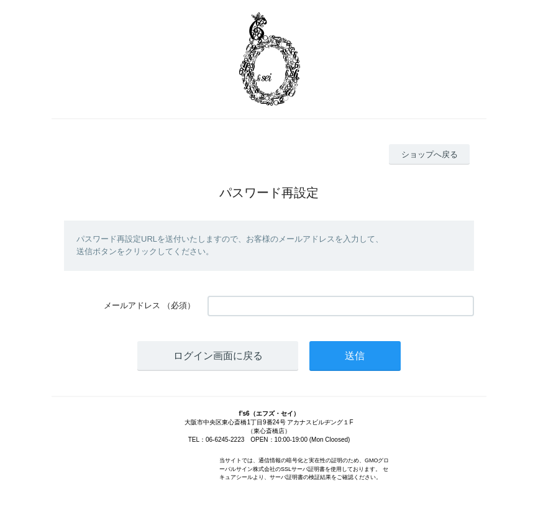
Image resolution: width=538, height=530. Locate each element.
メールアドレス (132, 305)
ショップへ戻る (429, 154)
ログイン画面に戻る (218, 355)
